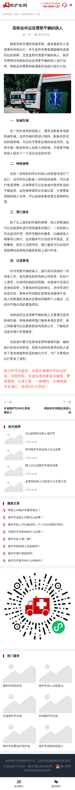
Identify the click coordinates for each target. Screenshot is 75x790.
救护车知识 (27, 14)
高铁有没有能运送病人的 (57, 410)
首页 (17, 14)
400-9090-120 (50, 5)
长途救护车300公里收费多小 (17, 410)
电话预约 (19, 783)
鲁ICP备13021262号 (40, 766)
